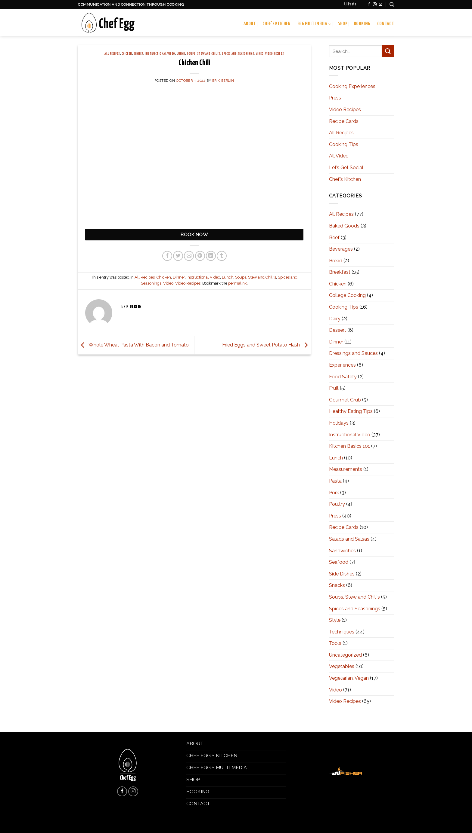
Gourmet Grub (345, 400)
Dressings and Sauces (353, 353)
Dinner (138, 53)
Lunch (181, 53)
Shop (342, 23)
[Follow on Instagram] (375, 4)
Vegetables (341, 666)
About (250, 23)
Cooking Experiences (352, 86)
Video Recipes (274, 53)
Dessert (337, 330)
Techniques (341, 632)
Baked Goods (344, 226)
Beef (334, 237)
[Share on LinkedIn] (211, 256)
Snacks (337, 585)
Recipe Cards (344, 121)
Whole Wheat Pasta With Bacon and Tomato (133, 345)
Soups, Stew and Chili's (203, 53)
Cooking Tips (343, 144)
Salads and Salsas (349, 539)
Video (260, 53)
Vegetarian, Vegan (349, 678)
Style (334, 620)
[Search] (392, 4)
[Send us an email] (380, 4)
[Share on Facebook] (167, 256)
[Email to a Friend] (189, 256)
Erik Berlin (223, 80)
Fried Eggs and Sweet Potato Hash (266, 345)
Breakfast (339, 272)
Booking (362, 23)
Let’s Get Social (346, 167)
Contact (385, 23)
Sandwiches (342, 551)
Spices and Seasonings (238, 53)
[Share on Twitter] (178, 256)
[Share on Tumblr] (222, 256)
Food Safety (343, 377)
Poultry (337, 504)
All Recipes (112, 53)
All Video (339, 156)
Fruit (334, 388)
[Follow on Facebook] (369, 4)
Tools (335, 643)
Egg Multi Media (314, 24)
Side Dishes (342, 574)
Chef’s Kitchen (276, 23)
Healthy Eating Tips (351, 411)
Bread (335, 261)
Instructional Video (160, 53)
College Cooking (347, 295)
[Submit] (388, 51)
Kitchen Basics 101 (349, 446)
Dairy (334, 319)
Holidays (339, 423)
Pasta (335, 481)
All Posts (350, 4)
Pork (334, 493)
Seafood (338, 562)
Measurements (345, 469)
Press (335, 98)
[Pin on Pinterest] (200, 256)
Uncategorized (345, 655)
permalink (237, 283)
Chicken (127, 53)
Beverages (341, 249)
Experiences (342, 365)
